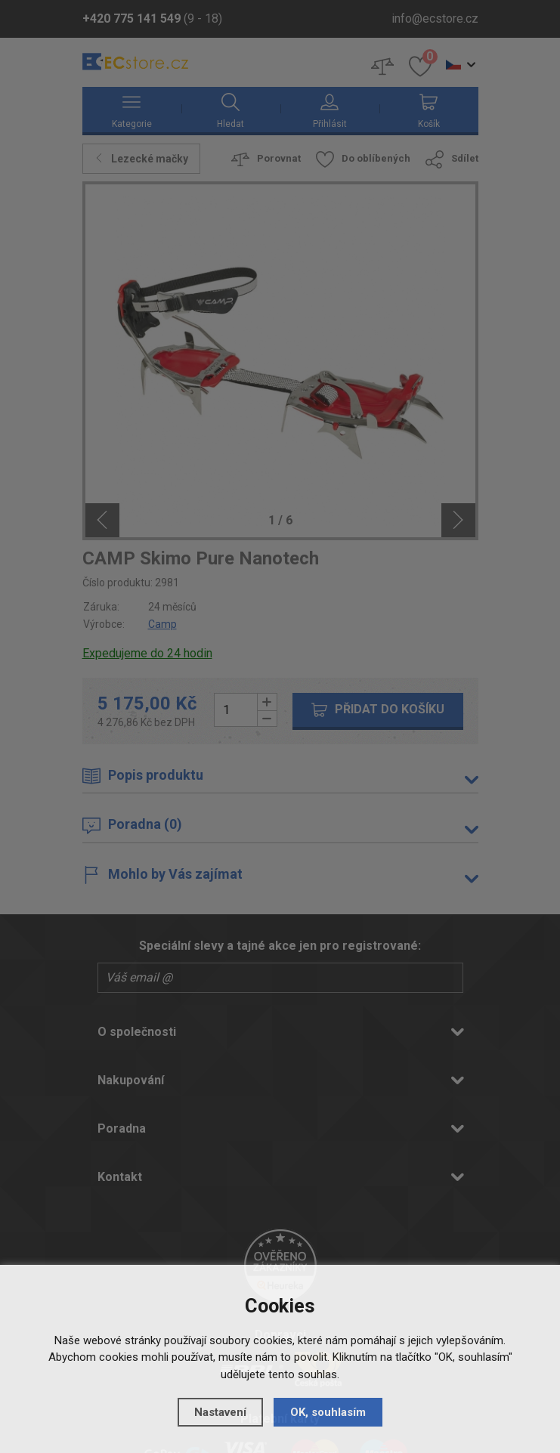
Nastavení (220, 1412)
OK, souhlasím (328, 1412)
